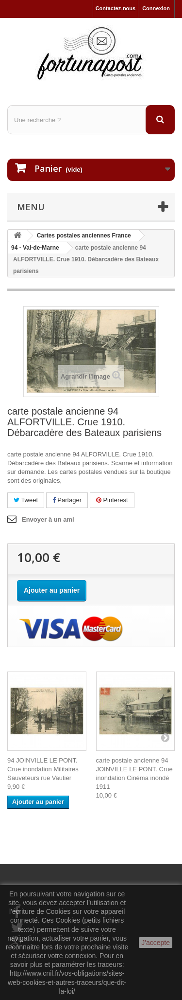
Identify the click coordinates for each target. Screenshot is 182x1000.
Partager (67, 500)
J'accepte (155, 942)
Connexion (156, 8)
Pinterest (112, 500)
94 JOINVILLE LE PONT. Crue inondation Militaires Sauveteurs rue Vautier (43, 769)
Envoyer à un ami (48, 519)
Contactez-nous (116, 8)
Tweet (26, 500)
